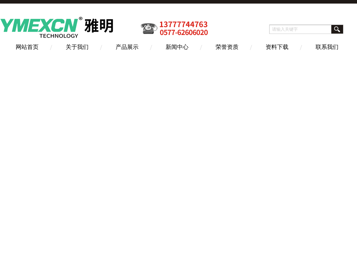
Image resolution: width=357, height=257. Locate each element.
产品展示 (127, 47)
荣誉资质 (227, 47)
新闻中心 (177, 47)
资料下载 (277, 47)
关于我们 (77, 47)
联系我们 (327, 47)
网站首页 (27, 47)
